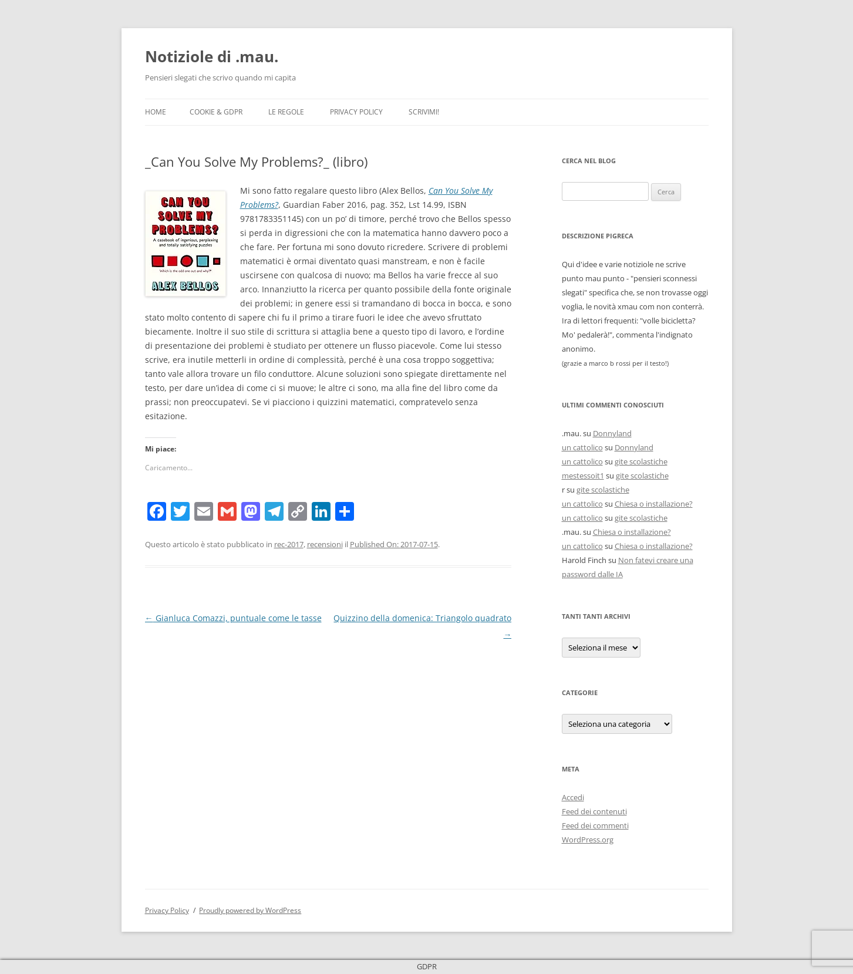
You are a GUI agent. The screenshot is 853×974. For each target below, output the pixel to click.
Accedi (573, 797)
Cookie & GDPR (216, 112)
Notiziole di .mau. (211, 56)
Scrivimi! (424, 112)
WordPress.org (587, 839)
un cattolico (582, 447)
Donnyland (612, 433)
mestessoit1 (583, 475)
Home (155, 112)
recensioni (325, 544)
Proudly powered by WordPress (250, 910)
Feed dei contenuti (594, 811)
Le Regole (286, 112)
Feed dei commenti (595, 825)
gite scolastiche (641, 461)
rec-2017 (289, 544)
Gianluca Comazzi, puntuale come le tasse (233, 618)
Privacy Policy (356, 112)
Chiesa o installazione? (654, 503)
